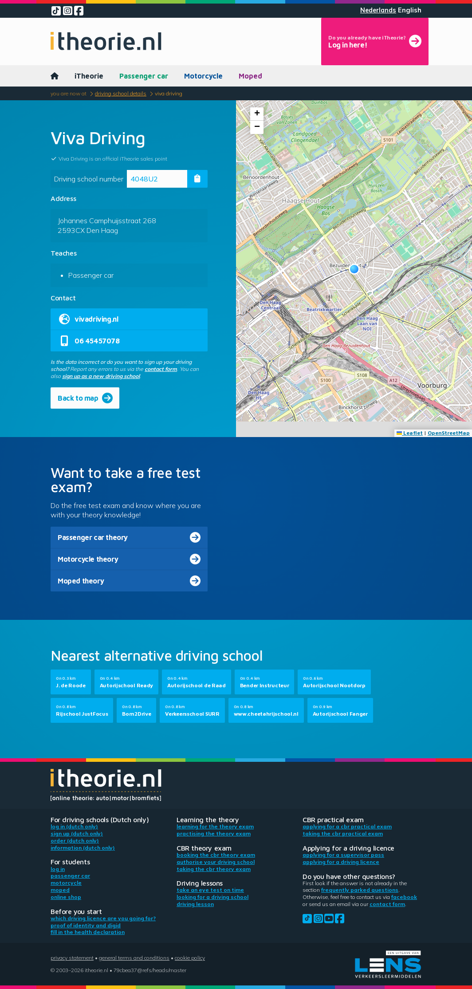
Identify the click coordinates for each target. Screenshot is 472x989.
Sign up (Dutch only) (77, 833)
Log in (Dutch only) (74, 826)
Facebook (404, 897)
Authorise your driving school (216, 862)
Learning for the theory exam (215, 826)
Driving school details (120, 93)
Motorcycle (203, 76)
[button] (354, 269)
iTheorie (89, 76)
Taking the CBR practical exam (343, 833)
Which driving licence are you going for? (103, 918)
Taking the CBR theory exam (214, 869)
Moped (250, 76)
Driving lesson (195, 904)
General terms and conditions (134, 957)
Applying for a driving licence (341, 862)
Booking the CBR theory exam (216, 854)
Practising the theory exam (214, 833)
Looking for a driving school (212, 897)
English (409, 10)
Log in (58, 869)
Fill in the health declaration (88, 932)
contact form (161, 369)
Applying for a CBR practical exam (347, 826)
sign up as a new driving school (101, 376)
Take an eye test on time (210, 890)
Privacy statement (72, 957)
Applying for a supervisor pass (343, 854)
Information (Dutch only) (83, 847)
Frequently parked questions (359, 890)
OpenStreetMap (449, 432)
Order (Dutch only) (75, 840)
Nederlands (378, 10)
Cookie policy (190, 957)
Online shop (66, 897)
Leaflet (410, 432)
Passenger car (143, 76)
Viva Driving (168, 93)
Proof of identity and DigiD (86, 925)
